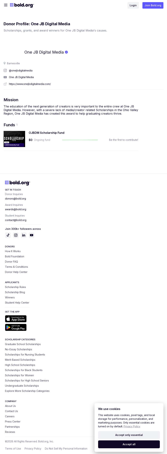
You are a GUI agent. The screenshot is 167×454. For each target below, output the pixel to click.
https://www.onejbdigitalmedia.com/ (30, 83)
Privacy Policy (33, 448)
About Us (10, 405)
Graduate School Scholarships (23, 344)
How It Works (13, 251)
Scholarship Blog (15, 292)
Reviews (10, 431)
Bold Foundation (14, 256)
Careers (10, 416)
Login (133, 5)
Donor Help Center (16, 271)
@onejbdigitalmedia (20, 70)
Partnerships (12, 426)
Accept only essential (129, 434)
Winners (10, 297)
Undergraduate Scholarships (22, 385)
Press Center (12, 421)
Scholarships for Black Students (24, 370)
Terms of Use (13, 448)
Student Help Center (17, 302)
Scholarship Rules (15, 287)
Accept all (129, 444)
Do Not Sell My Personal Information (66, 448)
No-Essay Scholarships (18, 349)
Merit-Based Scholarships (20, 359)
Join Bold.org (153, 5)
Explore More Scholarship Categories (27, 390)
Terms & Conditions (16, 266)
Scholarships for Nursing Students (25, 354)
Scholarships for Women (19, 375)
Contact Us (11, 411)
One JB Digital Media (21, 77)
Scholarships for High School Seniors (27, 380)
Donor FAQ (11, 261)
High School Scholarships (20, 364)
